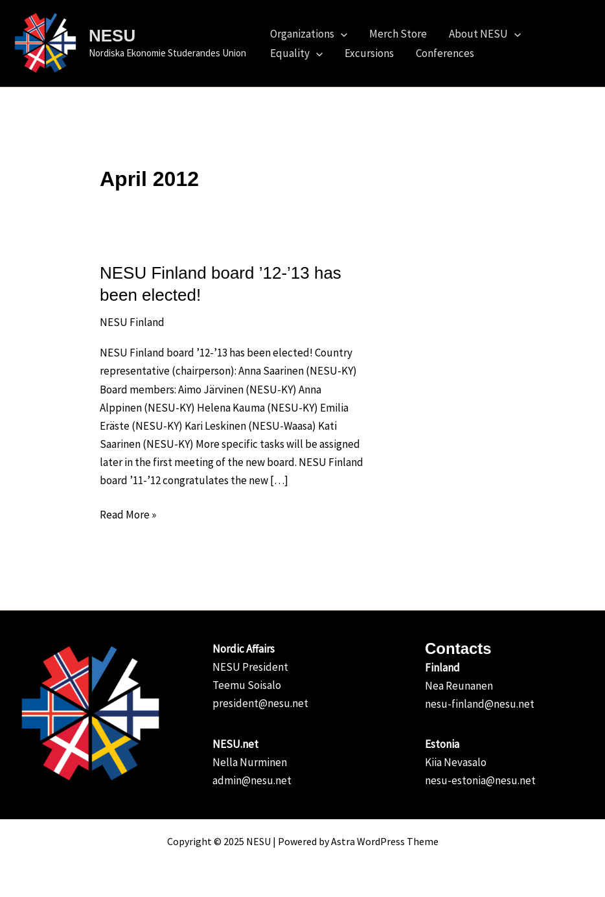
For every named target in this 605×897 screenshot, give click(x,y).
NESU (112, 35)
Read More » (128, 514)
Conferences (445, 53)
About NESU (485, 33)
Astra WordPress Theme (385, 841)
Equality (296, 53)
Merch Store (398, 34)
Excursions (369, 53)
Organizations (308, 33)
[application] (340, 33)
